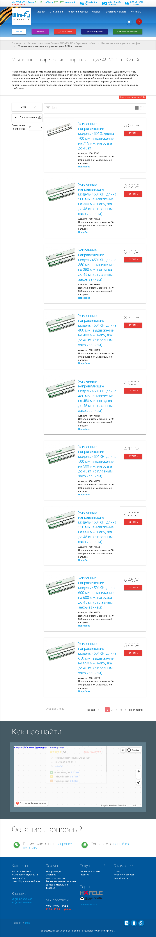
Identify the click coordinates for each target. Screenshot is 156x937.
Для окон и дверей (65, 31)
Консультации (53, 871)
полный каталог (125, 844)
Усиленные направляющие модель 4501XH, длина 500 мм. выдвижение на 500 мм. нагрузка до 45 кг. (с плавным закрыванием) (97, 461)
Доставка (51, 874)
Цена (54, 108)
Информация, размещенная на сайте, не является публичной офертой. (78, 931)
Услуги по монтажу (56, 878)
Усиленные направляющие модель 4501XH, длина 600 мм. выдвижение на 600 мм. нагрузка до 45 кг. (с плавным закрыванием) (97, 592)
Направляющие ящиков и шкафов (120, 43)
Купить (133, 133)
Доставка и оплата (116, 12)
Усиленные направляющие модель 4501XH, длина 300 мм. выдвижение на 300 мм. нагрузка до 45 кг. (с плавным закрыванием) (97, 199)
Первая (90, 709)
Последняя (136, 709)
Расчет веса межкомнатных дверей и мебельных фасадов (61, 884)
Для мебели (40, 31)
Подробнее (84, 166)
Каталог (19, 31)
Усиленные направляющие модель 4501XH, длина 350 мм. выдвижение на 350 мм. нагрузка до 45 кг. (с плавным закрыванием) (97, 265)
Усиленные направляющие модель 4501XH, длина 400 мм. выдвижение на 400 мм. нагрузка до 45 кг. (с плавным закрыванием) (97, 330)
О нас (117, 871)
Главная (41, 12)
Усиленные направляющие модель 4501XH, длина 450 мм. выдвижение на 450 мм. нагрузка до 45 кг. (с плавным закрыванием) (97, 396)
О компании (56, 12)
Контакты (136, 12)
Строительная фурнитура (94, 31)
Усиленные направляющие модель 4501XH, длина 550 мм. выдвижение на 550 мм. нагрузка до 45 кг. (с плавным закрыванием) (97, 527)
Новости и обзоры (77, 12)
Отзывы (96, 12)
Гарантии (84, 874)
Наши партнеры (88, 904)
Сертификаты (121, 878)
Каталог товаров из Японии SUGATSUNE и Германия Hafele (61, 43)
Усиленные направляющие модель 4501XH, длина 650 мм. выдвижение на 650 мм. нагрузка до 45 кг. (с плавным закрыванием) (97, 658)
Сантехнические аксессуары (127, 31)
